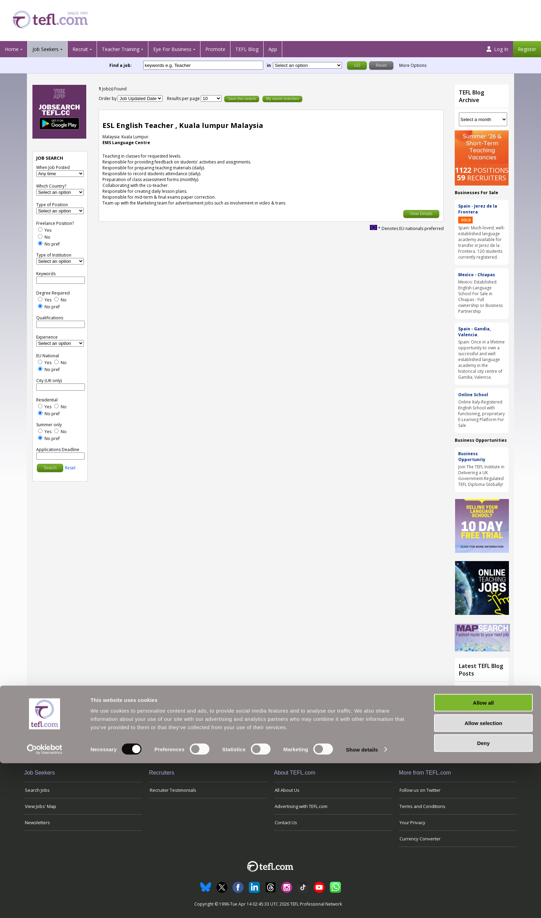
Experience (47, 337)
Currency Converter (420, 839)
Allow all (483, 857)
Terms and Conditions (422, 806)
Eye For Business (172, 49)
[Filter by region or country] (307, 65)
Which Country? (51, 186)
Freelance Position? (55, 223)
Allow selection (483, 878)
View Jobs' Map (40, 806)
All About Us (287, 790)
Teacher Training (120, 49)
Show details (362, 904)
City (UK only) (49, 380)
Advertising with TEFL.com (301, 806)
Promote (215, 49)
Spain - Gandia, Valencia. (474, 332)
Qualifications (49, 318)
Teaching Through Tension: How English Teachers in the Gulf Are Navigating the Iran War (480, 705)
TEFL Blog (246, 49)
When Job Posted (53, 167)
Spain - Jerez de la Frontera (477, 209)
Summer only (49, 425)
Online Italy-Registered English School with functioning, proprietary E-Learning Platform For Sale (481, 413)
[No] (40, 236)
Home (12, 49)
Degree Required (53, 293)
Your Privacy (412, 822)
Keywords (46, 274)
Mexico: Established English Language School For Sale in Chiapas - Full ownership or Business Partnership (480, 296)
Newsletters (37, 822)
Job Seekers (45, 49)
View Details (421, 213)
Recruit (80, 49)
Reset (70, 468)
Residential (47, 400)
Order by (108, 98)
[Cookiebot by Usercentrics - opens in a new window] (44, 904)
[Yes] (40, 229)
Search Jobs (37, 790)
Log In (497, 49)
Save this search (242, 99)
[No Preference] (40, 243)
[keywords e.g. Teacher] (203, 65)
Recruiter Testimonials (173, 790)
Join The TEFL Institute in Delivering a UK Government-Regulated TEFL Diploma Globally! (481, 475)
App (272, 49)
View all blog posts (479, 737)
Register (527, 49)
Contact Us (286, 822)
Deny (483, 898)
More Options (412, 65)
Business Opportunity (471, 456)
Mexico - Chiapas (476, 275)
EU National (47, 356)
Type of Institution (53, 255)
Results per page (184, 98)
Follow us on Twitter (420, 790)
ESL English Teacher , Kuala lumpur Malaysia (182, 125)
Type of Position (52, 205)
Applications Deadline (57, 449)
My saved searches (282, 99)
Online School (473, 395)
